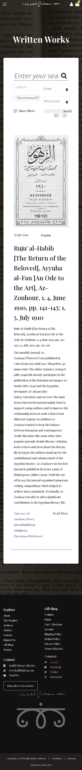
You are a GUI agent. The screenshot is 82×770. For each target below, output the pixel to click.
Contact (7, 628)
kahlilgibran (20, 530)
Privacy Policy (52, 631)
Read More (60, 513)
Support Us (9, 633)
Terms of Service (53, 636)
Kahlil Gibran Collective (35, 758)
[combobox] (25, 87)
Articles (7, 623)
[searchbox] (25, 87)
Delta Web (46, 765)
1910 (22, 513)
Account (48, 617)
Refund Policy (52, 627)
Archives (8, 618)
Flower (30, 519)
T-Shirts (49, 602)
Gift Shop (8, 637)
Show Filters (27, 111)
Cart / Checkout (53, 612)
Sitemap (72, 758)
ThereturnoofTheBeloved (28, 536)
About (6, 608)
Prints (47, 607)
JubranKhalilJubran (24, 525)
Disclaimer (57, 758)
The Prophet (10, 613)
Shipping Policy (53, 622)
